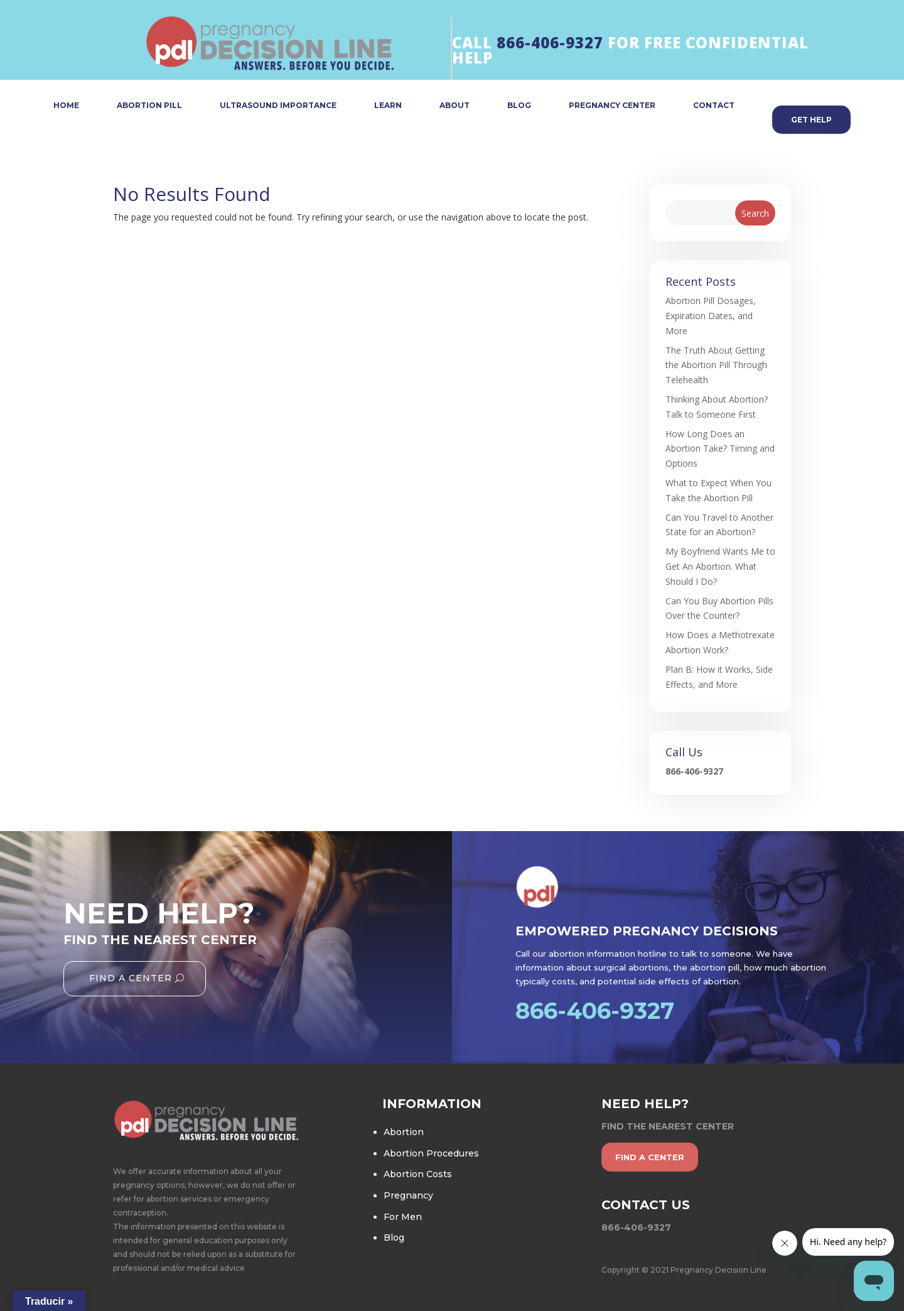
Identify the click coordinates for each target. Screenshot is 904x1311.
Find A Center (130, 978)
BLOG (519, 106)
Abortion (404, 1132)
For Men (403, 1216)
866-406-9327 (550, 42)
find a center (649, 1157)
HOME (66, 106)
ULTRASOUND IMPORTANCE (278, 106)
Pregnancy (408, 1195)
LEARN (388, 106)
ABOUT (454, 106)
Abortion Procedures (431, 1153)
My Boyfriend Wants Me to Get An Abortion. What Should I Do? (720, 566)
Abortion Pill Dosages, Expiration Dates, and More (710, 316)
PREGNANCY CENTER (612, 106)
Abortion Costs (418, 1174)
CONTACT (713, 106)
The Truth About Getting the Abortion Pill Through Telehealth (716, 365)
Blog (394, 1237)
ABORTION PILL (149, 106)
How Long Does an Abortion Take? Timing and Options (720, 449)
